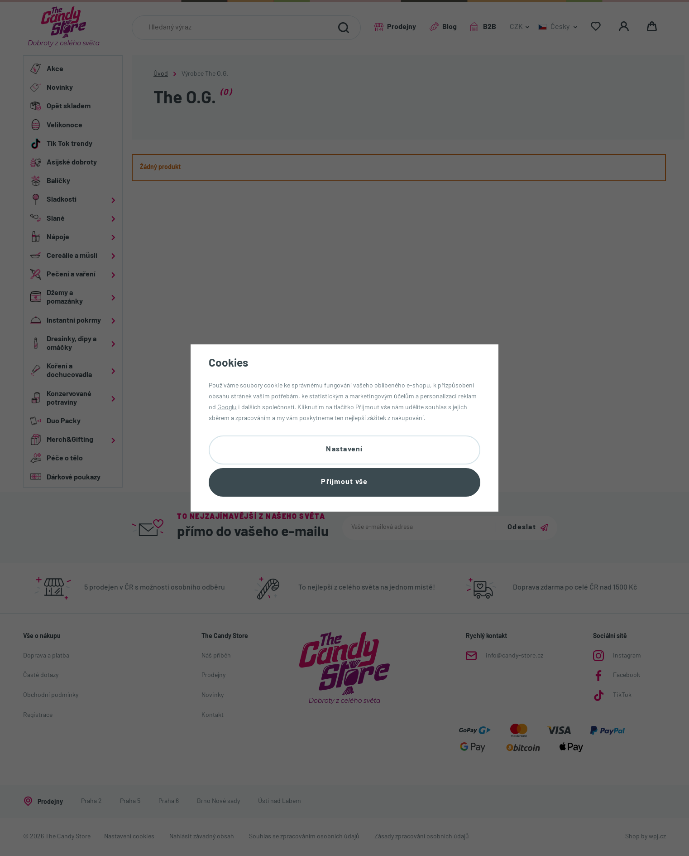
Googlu (227, 407)
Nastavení (344, 449)
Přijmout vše (344, 482)
